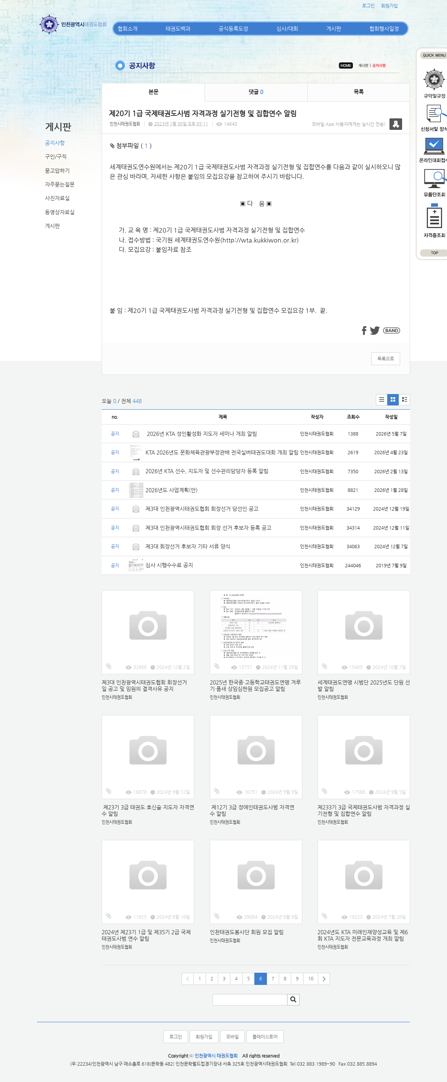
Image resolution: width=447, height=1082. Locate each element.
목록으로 (385, 358)
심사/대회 (287, 29)
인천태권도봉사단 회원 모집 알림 (247, 932)
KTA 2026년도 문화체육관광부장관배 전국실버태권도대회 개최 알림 (222, 452)
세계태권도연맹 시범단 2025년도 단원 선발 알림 (364, 685)
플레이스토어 (265, 1036)
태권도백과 (178, 29)
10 (310, 978)
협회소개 (127, 29)
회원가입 (389, 5)
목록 (359, 92)
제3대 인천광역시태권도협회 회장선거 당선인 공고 (202, 509)
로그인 (368, 5)
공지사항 (55, 143)
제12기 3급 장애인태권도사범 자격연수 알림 (252, 810)
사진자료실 (57, 198)
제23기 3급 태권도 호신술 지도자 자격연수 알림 (148, 810)
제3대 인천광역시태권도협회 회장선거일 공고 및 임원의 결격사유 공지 (144, 685)
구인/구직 (56, 156)
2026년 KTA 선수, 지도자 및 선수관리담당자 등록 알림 (206, 471)
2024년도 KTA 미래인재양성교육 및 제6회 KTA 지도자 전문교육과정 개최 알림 (363, 935)
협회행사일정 (384, 29)
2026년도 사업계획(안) (171, 490)
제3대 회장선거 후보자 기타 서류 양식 (187, 546)
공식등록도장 (233, 29)
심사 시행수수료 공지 (169, 565)
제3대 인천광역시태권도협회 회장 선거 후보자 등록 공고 (208, 528)
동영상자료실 (60, 212)
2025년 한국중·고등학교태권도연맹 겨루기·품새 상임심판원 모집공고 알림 (255, 685)
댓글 (256, 92)
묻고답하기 (57, 171)
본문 (153, 92)
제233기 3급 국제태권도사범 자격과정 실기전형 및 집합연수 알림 (364, 810)
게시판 (333, 29)
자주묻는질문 (60, 184)
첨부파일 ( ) (131, 145)
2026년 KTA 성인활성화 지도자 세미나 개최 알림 (201, 434)
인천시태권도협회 (125, 123)
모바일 (232, 1036)
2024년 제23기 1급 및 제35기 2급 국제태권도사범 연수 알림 (146, 935)
